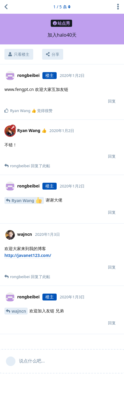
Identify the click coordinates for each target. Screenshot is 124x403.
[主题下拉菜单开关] (118, 7)
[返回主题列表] (6, 7)
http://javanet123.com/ (27, 255)
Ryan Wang (27, 200)
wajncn (19, 311)
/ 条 (62, 7)
